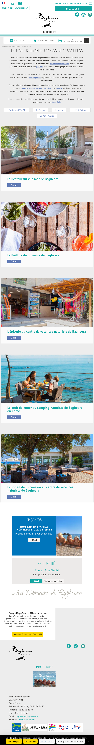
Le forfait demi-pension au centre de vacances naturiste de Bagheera (40, 488)
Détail (14, 185)
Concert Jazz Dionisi (47, 570)
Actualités (47, 563)
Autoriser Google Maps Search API (28, 634)
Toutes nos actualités (53, 581)
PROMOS (34, 520)
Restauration (26, 46)
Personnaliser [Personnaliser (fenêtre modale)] (46, 741)
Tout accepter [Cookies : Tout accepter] (13, 741)
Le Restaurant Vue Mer (16, 110)
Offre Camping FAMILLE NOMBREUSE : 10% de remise (34, 528)
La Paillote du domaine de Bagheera (33, 255)
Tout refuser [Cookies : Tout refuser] (30, 741)
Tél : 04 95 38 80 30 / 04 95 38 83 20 (26, 706)
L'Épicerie (59, 110)
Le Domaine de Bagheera (11, 46)
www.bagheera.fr (27, 719)
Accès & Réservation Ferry (15, 8)
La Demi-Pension (47, 115)
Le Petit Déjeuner (80, 110)
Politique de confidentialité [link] (70, 741)
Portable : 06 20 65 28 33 (21, 709)
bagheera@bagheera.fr (27, 716)
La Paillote (40, 110)
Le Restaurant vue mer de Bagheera (32, 179)
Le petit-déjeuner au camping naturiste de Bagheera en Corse (44, 409)
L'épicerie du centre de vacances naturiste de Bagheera (46, 331)
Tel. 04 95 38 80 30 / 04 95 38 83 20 (71, 3)
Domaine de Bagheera (19, 696)
